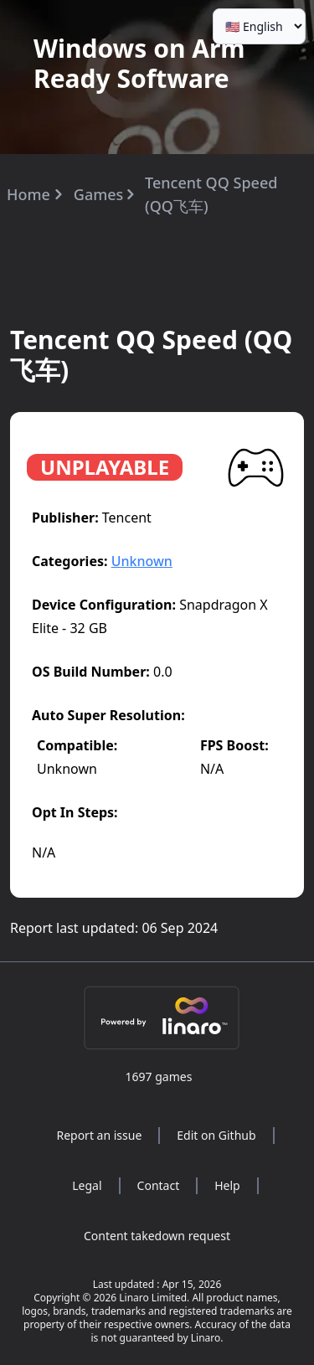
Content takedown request (157, 1236)
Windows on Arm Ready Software (139, 63)
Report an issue (99, 1135)
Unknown (141, 561)
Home (28, 194)
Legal (86, 1185)
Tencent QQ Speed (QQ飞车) (211, 194)
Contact (158, 1185)
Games (99, 194)
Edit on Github (216, 1135)
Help (227, 1185)
